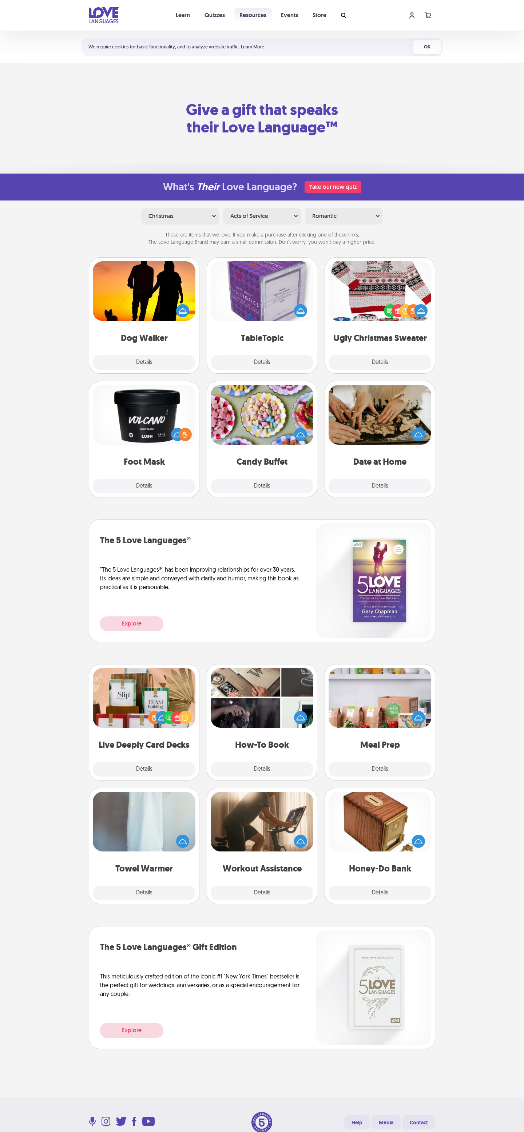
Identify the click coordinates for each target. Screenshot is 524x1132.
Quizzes (215, 15)
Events (289, 15)
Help (357, 1122)
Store (319, 15)
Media (386, 1122)
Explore (132, 623)
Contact (419, 1122)
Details (144, 362)
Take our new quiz (333, 187)
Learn (183, 15)
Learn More (252, 47)
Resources (252, 15)
